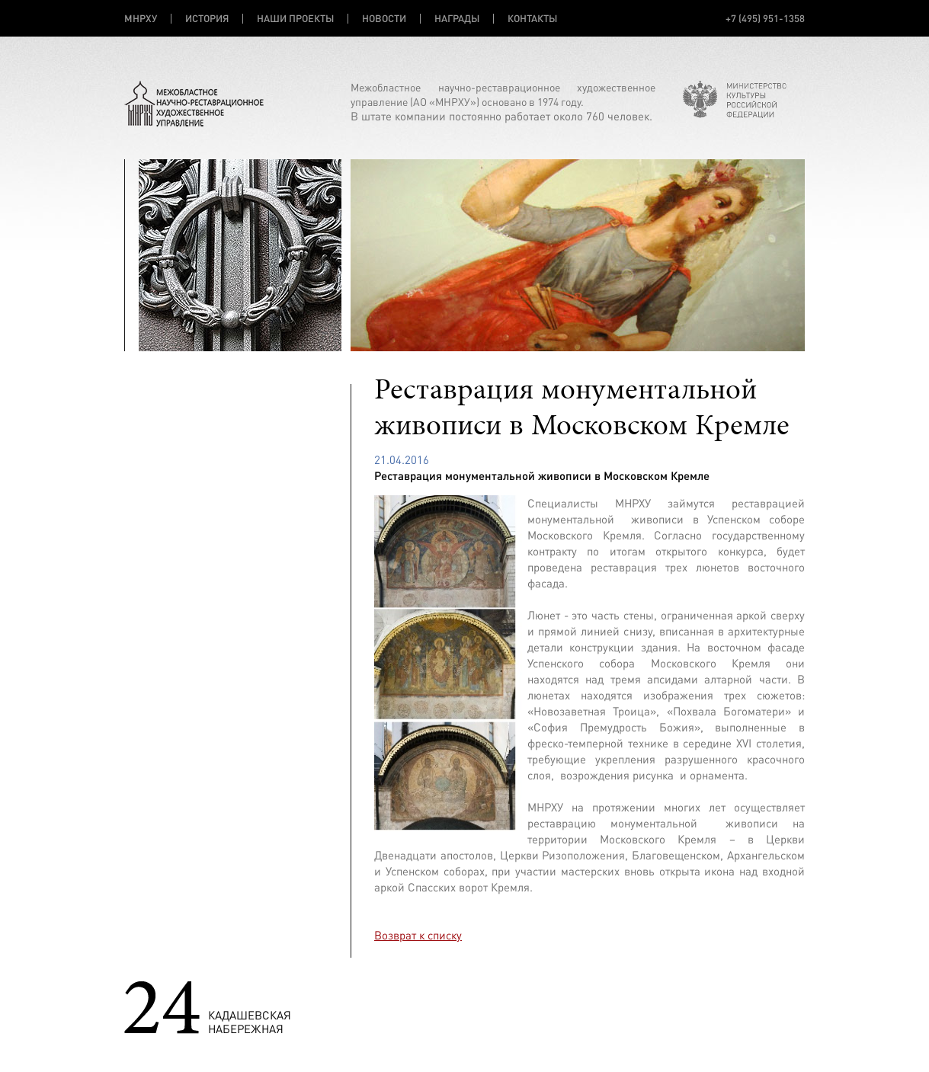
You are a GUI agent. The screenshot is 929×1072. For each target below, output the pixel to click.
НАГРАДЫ (456, 18)
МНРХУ (140, 18)
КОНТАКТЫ (532, 18)
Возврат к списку (418, 935)
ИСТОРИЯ (207, 18)
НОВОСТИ (384, 18)
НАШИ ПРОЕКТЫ (295, 18)
